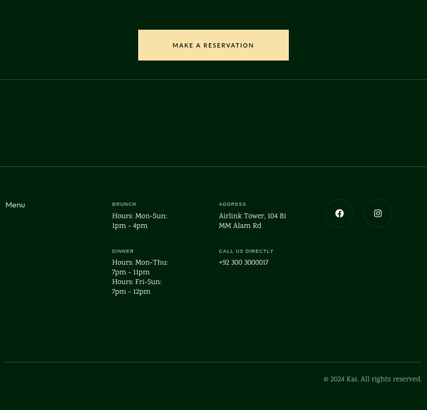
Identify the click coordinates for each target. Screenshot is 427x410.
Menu (15, 204)
